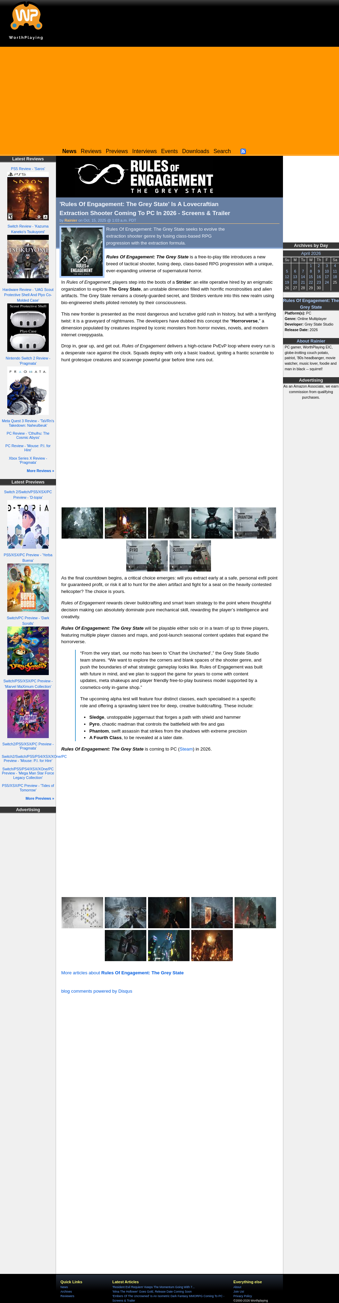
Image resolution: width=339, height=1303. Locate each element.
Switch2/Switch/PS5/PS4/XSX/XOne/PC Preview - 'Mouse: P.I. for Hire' (34, 758)
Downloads (195, 151)
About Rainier (311, 341)
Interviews (144, 151)
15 (311, 277)
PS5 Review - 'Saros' (28, 169)
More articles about (122, 972)
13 (295, 277)
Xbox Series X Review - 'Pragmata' (28, 460)
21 (303, 282)
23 (319, 282)
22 (311, 282)
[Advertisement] (169, 95)
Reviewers (67, 1296)
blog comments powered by (96, 991)
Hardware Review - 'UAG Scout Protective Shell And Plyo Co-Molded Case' (27, 295)
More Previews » (40, 798)
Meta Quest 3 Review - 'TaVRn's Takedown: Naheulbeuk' (28, 423)
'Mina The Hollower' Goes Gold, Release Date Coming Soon (152, 1291)
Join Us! (238, 1291)
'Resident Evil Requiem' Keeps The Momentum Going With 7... (153, 1287)
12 (287, 277)
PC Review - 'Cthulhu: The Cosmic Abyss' (28, 435)
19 (287, 282)
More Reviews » (40, 471)
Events (169, 151)
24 (327, 282)
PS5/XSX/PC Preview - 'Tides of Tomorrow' (28, 787)
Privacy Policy (242, 1296)
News (64, 1287)
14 (303, 277)
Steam (186, 749)
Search (222, 151)
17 (327, 277)
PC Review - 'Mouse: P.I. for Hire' (28, 448)
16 (319, 277)
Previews (117, 151)
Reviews (91, 151)
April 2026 (311, 253)
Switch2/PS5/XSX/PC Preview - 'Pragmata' (28, 746)
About (237, 1287)
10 (327, 271)
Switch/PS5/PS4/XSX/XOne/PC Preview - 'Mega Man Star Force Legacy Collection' (28, 773)
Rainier (71, 220)
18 (335, 277)
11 (335, 271)
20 (295, 282)
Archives (66, 1291)
